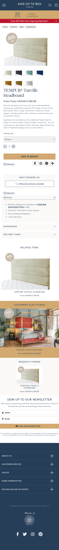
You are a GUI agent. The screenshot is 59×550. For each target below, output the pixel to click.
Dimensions (10, 226)
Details (8, 198)
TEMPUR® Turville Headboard (29, 292)
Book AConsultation (32, 15)
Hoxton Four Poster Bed (29, 350)
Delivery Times (12, 234)
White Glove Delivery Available (31, 184)
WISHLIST (9, 164)
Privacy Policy (38, 435)
